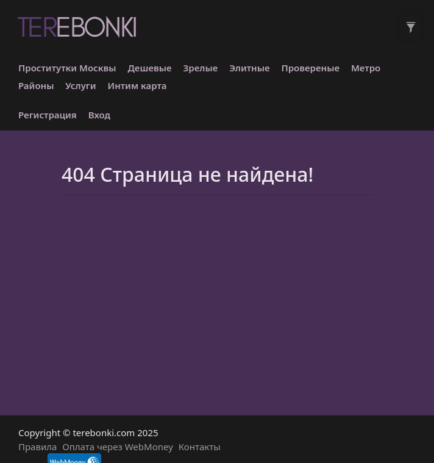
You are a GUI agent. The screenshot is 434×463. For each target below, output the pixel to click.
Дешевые (150, 68)
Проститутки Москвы (67, 68)
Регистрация (47, 115)
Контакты (200, 446)
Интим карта (137, 85)
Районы (36, 85)
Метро (365, 68)
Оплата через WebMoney (117, 446)
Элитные (249, 68)
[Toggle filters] (410, 26)
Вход (99, 115)
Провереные (310, 68)
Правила (37, 446)
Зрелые (200, 68)
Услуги (80, 85)
